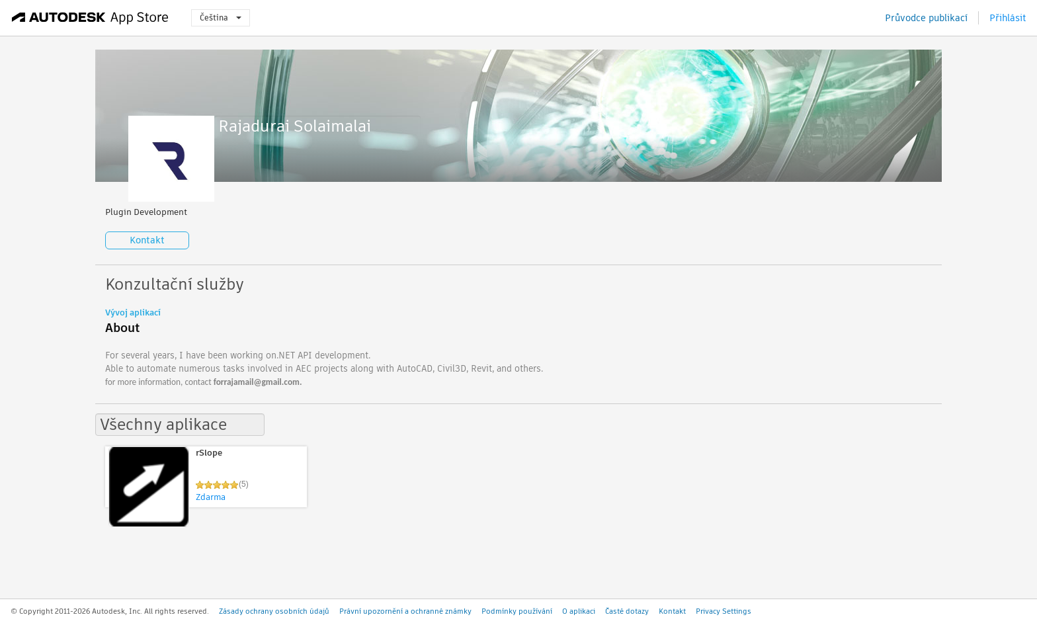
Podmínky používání (516, 611)
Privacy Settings (723, 611)
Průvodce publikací (926, 17)
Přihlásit (1007, 17)
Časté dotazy (627, 611)
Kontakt (147, 240)
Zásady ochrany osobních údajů (274, 611)
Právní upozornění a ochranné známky (405, 611)
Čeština (220, 17)
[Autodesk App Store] (90, 18)
